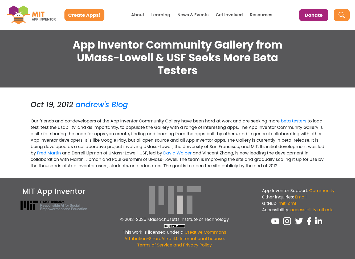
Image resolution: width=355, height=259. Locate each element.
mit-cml (287, 203)
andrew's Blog (101, 104)
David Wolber (177, 153)
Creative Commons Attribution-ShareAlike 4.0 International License (175, 235)
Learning (160, 15)
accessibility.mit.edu (311, 210)
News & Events (193, 15)
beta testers (294, 121)
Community (321, 191)
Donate (314, 15)
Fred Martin (49, 153)
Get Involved (229, 15)
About (137, 15)
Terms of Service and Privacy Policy (174, 245)
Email (301, 197)
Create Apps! (84, 15)
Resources (261, 15)
